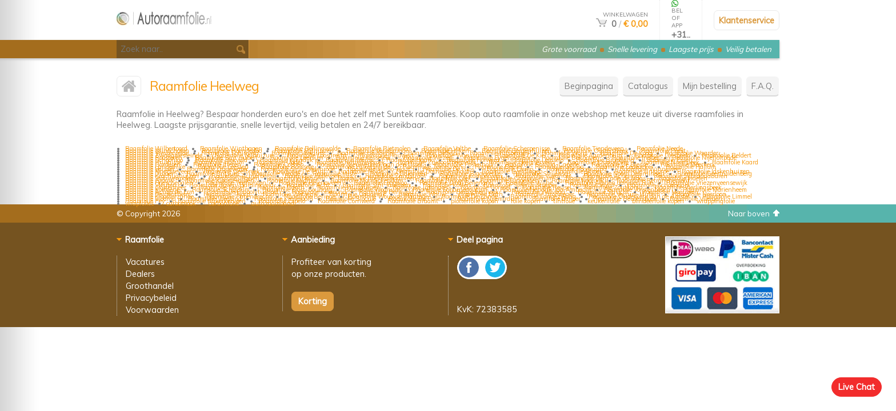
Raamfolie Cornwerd (346, 201)
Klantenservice (746, 20)
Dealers (140, 273)
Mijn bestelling (710, 85)
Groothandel (150, 285)
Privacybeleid (151, 297)
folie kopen (526, 201)
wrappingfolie (716, 201)
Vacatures (145, 261)
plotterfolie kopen (474, 201)
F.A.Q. (762, 85)
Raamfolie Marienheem (715, 190)
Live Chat (856, 386)
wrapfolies (139, 203)
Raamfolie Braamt (412, 201)
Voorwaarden (152, 309)
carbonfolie (224, 203)
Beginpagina (589, 85)
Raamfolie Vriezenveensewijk (706, 183)
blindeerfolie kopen (658, 201)
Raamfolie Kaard (735, 162)
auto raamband (272, 203)
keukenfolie (603, 201)
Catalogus (648, 85)
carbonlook (181, 203)
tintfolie (564, 201)
